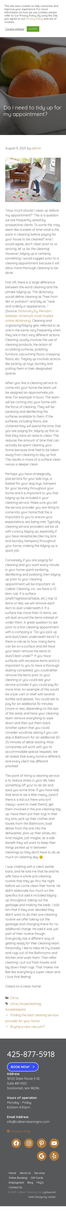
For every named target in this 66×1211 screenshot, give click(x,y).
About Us (25, 1173)
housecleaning (30, 1004)
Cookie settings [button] (14, 29)
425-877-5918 (31, 1054)
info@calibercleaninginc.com (28, 1122)
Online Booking (18, 1177)
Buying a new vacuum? (27, 1027)
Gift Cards (37, 1177)
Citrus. (14, 998)
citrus (14, 1004)
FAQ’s (40, 1182)
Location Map (19, 1131)
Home (12, 1173)
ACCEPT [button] (33, 28)
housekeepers (15, 1009)
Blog (30, 1182)
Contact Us (15, 1187)
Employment (16, 1182)
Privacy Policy (34, 18)
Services (39, 1173)
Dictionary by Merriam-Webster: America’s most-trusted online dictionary (29, 316)
